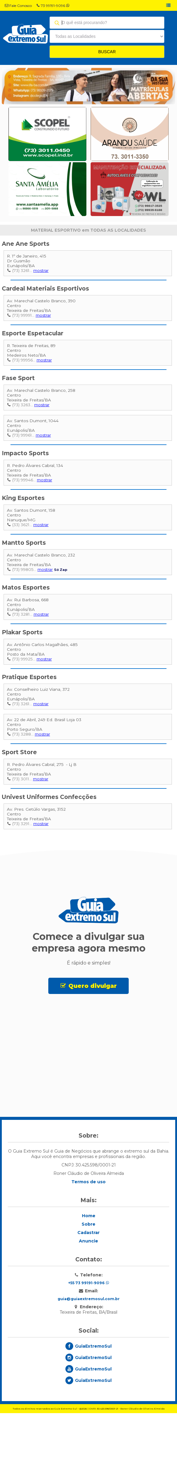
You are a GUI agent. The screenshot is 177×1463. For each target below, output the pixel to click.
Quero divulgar (92, 985)
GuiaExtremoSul (93, 1402)
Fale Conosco (18, 5)
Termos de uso (88, 1237)
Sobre (88, 1280)
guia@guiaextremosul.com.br (89, 1354)
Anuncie (88, 1297)
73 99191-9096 (53, 5)
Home (88, 1271)
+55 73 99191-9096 (88, 1339)
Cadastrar (88, 1288)
